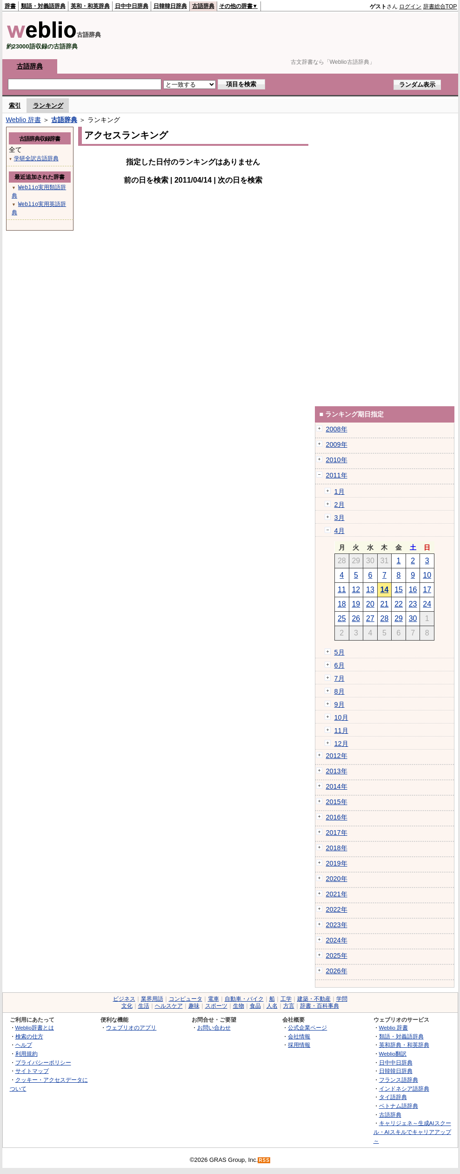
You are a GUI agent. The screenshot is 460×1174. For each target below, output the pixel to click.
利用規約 (26, 1054)
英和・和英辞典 (90, 6)
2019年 (336, 863)
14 (384, 590)
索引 (15, 105)
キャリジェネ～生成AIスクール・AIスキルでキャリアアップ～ (412, 1131)
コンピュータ (185, 999)
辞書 (10, 6)
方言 (288, 1006)
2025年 (336, 955)
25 (342, 618)
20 (370, 604)
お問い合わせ (214, 1027)
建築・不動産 (314, 999)
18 (342, 604)
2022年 (336, 909)
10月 (341, 717)
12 (356, 590)
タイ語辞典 (393, 1097)
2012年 (336, 755)
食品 (255, 1006)
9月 (339, 704)
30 (413, 618)
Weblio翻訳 (393, 1054)
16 (413, 590)
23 (413, 604)
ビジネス (124, 999)
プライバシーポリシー (43, 1062)
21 (384, 604)
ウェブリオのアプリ (131, 1027)
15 (398, 590)
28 (384, 618)
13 (370, 590)
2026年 (336, 971)
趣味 (194, 1006)
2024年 (336, 940)
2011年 (336, 475)
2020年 (336, 878)
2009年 (336, 444)
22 (398, 604)
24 (427, 604)
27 (370, 618)
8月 (339, 691)
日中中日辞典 (131, 6)
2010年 (336, 460)
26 (356, 618)
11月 (341, 730)
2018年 (336, 848)
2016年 (336, 817)
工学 (286, 999)
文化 (127, 1006)
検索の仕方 (29, 1036)
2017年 (336, 832)
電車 (213, 999)
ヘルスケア (169, 1006)
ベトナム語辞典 (398, 1106)
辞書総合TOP (440, 6)
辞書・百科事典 (319, 1006)
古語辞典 (203, 6)
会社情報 (299, 1036)
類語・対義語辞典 (43, 6)
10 (427, 575)
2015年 (336, 801)
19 (356, 604)
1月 (339, 491)
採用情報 (299, 1045)
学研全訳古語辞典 (36, 158)
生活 (143, 1006)
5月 (339, 652)
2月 (339, 504)
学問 (341, 999)
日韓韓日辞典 (170, 6)
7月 (339, 678)
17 (427, 590)
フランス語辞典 (398, 1080)
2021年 (336, 894)
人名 (272, 1006)
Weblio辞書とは (34, 1027)
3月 (339, 517)
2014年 (336, 786)
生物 (238, 1006)
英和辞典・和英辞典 (404, 1045)
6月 (339, 665)
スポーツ (216, 1006)
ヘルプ (23, 1045)
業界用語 (152, 999)
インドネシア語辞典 (404, 1088)
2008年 (336, 429)
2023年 (336, 924)
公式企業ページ (307, 1027)
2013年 (336, 771)
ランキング (48, 105)
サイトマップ (32, 1071)
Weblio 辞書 (23, 119)
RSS (264, 1160)
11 (342, 590)
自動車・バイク (244, 999)
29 (398, 618)
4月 (339, 530)
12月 (341, 743)
